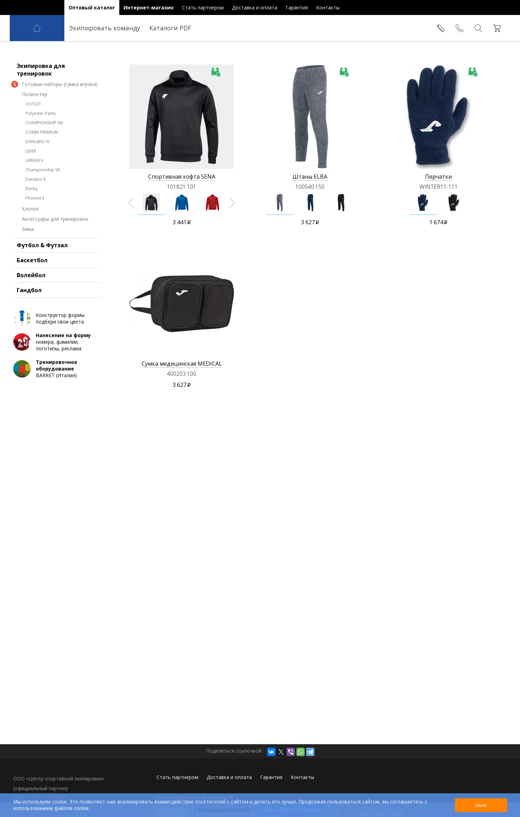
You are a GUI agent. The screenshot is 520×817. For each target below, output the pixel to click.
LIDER (30, 178)
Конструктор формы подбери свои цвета (60, 345)
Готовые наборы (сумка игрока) (60, 111)
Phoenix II (34, 225)
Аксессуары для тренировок (55, 246)
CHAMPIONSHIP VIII (44, 150)
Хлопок (30, 236)
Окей (480, 805)
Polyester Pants (40, 140)
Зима (28, 256)
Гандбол (29, 317)
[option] (151, 202)
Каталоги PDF (170, 28)
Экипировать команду (104, 28)
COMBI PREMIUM (41, 159)
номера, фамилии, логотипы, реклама (67, 369)
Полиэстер (34, 121)
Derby (31, 216)
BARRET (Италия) (67, 396)
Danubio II (35, 206)
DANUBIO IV (37, 169)
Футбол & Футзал (42, 272)
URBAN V (34, 187)
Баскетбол (32, 287)
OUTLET (33, 131)
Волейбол (31, 302)
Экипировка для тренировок (41, 96)
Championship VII (42, 197)
